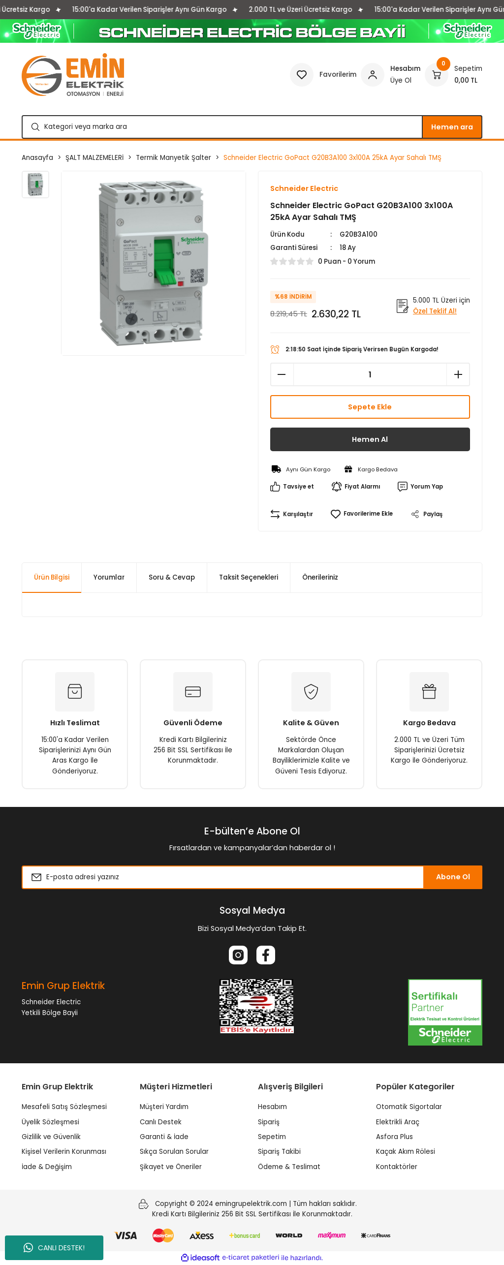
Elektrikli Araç (397, 1122)
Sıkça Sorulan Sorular (174, 1151)
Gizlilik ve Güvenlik (51, 1137)
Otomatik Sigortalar (409, 1106)
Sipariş (269, 1122)
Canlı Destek (161, 1122)
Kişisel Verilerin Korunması (64, 1151)
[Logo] (73, 74)
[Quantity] (370, 374)
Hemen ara (452, 127)
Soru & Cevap (172, 577)
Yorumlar (109, 577)
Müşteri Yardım (164, 1106)
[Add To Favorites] (362, 514)
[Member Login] (390, 75)
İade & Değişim (47, 1167)
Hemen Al (370, 439)
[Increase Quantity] (458, 374)
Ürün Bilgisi (51, 577)
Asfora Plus (394, 1137)
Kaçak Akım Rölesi (405, 1151)
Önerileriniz (320, 577)
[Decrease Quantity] (282, 374)
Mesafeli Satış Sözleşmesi (64, 1106)
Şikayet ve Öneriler (171, 1167)
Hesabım (272, 1106)
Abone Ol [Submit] (453, 877)
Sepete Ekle (370, 407)
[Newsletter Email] (252, 877)
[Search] (252, 127)
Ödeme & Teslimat (289, 1167)
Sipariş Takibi (279, 1151)
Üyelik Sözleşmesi (50, 1122)
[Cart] (453, 75)
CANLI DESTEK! (54, 1247)
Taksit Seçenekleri (248, 577)
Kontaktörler (396, 1167)
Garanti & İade (164, 1137)
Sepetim (272, 1137)
